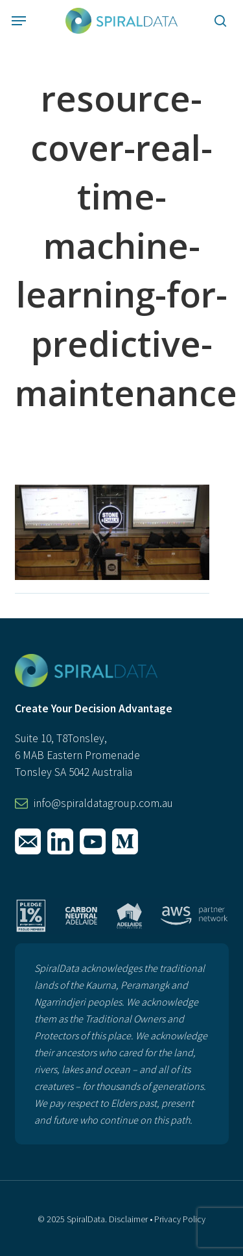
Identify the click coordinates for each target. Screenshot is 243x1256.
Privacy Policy (179, 1219)
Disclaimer (128, 1219)
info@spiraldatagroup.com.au (103, 803)
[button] (19, 20)
